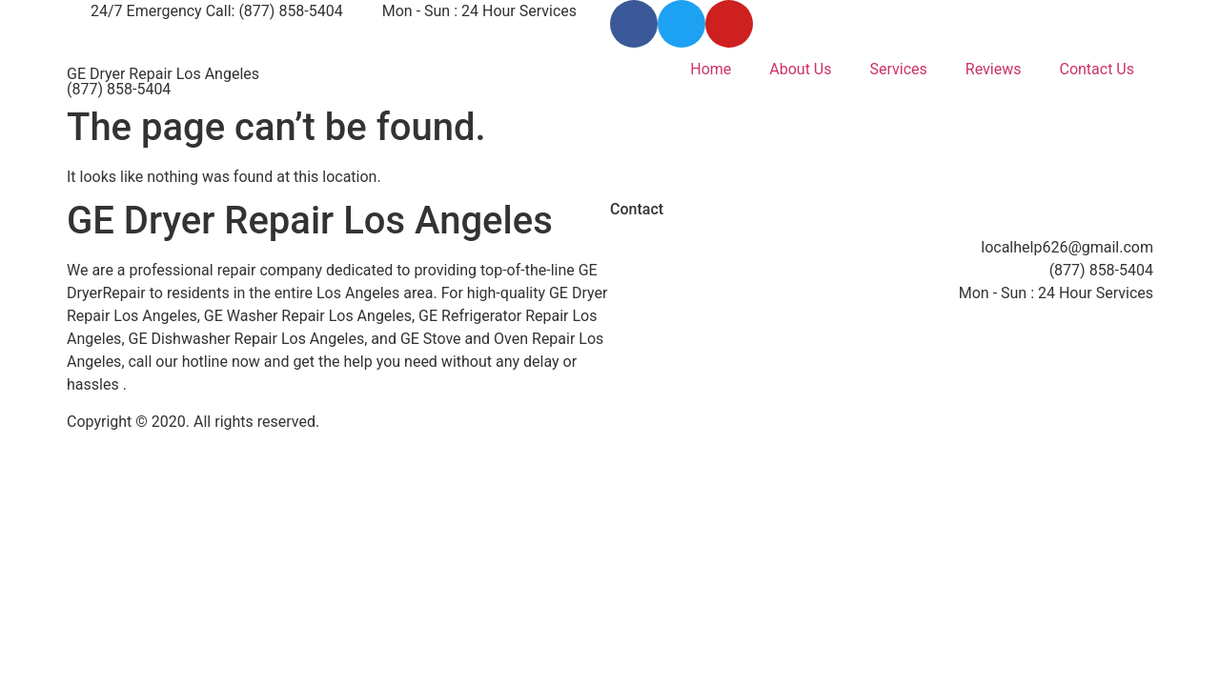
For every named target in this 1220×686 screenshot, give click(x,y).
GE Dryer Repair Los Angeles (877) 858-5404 (163, 81)
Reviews (994, 69)
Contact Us (1096, 69)
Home (710, 69)
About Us (800, 69)
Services (898, 69)
